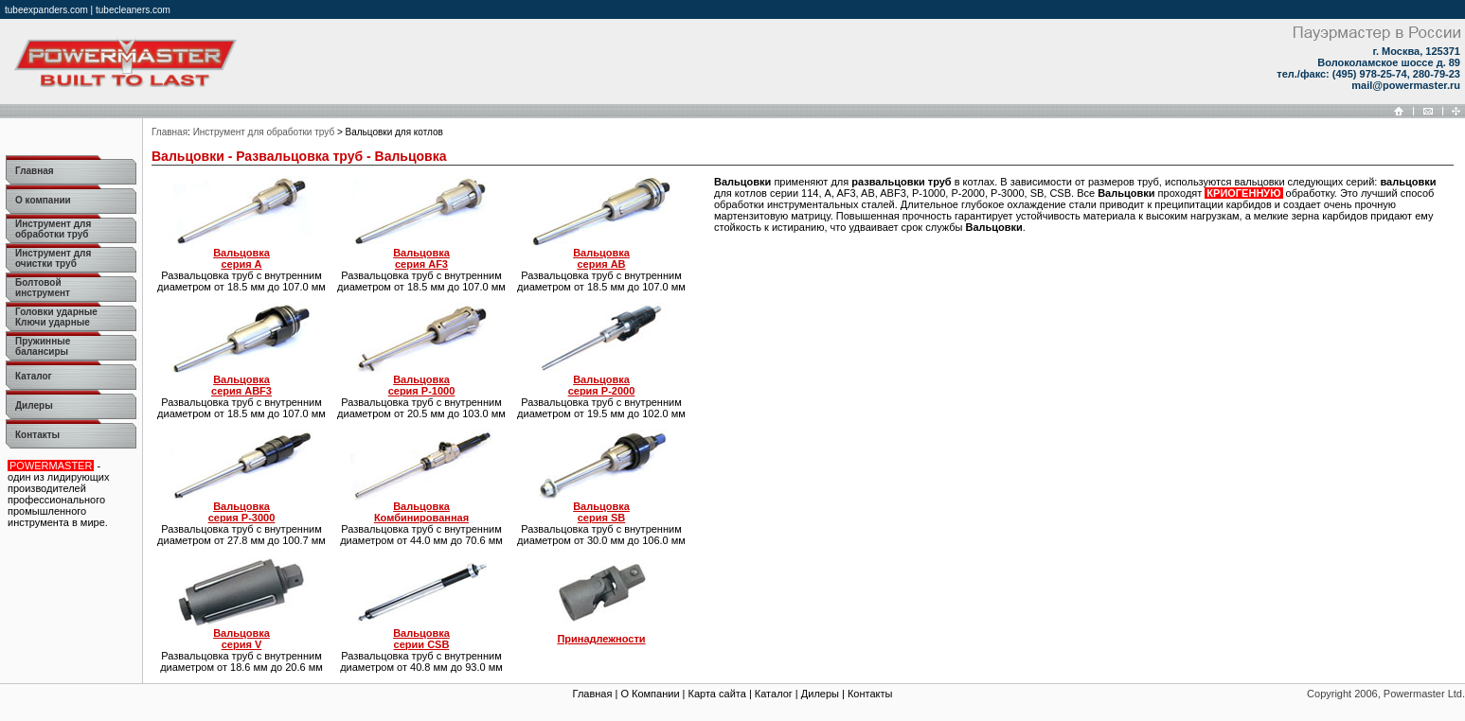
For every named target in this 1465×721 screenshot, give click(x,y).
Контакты (870, 693)
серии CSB (421, 638)
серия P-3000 (242, 512)
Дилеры (820, 693)
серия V (241, 638)
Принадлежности (601, 638)
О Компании (649, 693)
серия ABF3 (241, 385)
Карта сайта (717, 693)
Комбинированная (421, 512)
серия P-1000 (422, 385)
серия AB (601, 258)
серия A (241, 258)
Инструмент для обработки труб (263, 132)
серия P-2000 (601, 385)
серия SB (601, 512)
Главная (170, 132)
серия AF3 (421, 258)
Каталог (774, 693)
